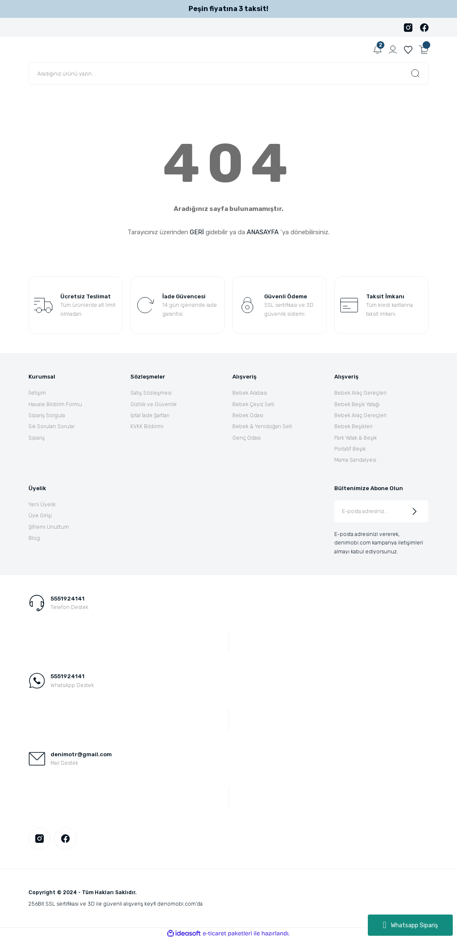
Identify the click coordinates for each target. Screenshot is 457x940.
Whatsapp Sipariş (410, 925)
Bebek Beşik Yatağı (357, 404)
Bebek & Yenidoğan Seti (262, 426)
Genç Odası (246, 438)
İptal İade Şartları (149, 415)
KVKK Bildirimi (147, 426)
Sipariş (36, 438)
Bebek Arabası (249, 393)
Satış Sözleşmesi (151, 393)
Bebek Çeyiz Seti (253, 404)
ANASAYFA (263, 232)
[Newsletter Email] (381, 511)
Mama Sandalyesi (355, 460)
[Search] (228, 73)
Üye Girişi (40, 515)
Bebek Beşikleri (353, 426)
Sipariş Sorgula (46, 415)
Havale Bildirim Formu (55, 404)
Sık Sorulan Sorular (51, 426)
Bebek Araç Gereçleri (360, 393)
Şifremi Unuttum (48, 527)
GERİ (197, 232)
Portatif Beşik (350, 449)
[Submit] (415, 511)
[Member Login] (393, 50)
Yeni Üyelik (42, 504)
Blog (34, 538)
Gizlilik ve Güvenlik (153, 404)
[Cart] (423, 50)
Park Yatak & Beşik (355, 438)
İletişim (37, 393)
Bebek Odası (247, 415)
